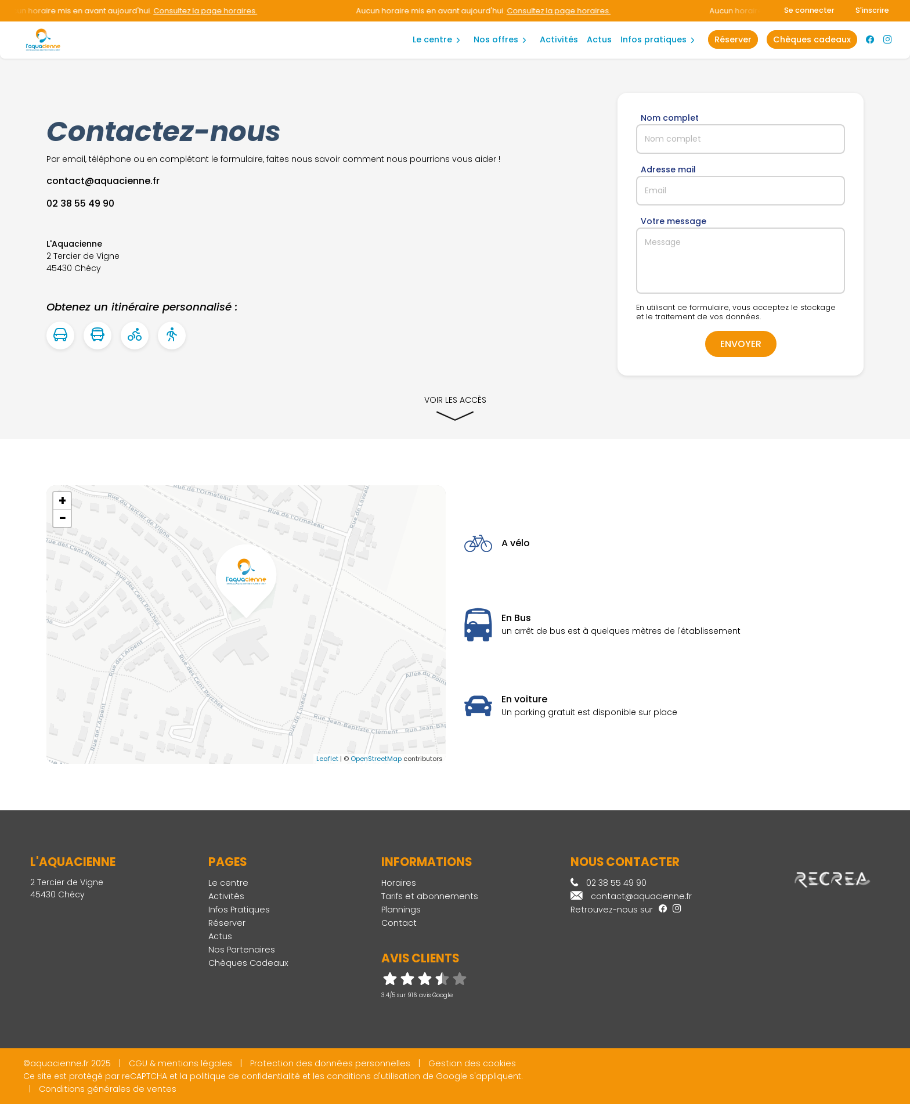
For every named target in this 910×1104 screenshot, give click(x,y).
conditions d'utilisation (373, 1076)
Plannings (401, 909)
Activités (559, 39)
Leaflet (327, 758)
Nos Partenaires (241, 949)
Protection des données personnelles (330, 1063)
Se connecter (809, 10)
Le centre (432, 39)
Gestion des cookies (472, 1063)
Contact (399, 923)
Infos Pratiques (653, 39)
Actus (599, 39)
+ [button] (62, 501)
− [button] (62, 518)
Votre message (673, 221)
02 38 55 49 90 (608, 883)
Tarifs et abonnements (429, 896)
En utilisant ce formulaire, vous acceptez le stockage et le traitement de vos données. (736, 312)
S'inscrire (872, 10)
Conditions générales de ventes (107, 1089)
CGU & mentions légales (180, 1063)
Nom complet (670, 118)
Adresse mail (668, 169)
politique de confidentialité (245, 1076)
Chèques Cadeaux (248, 963)
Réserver (226, 923)
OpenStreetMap (376, 758)
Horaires (398, 883)
